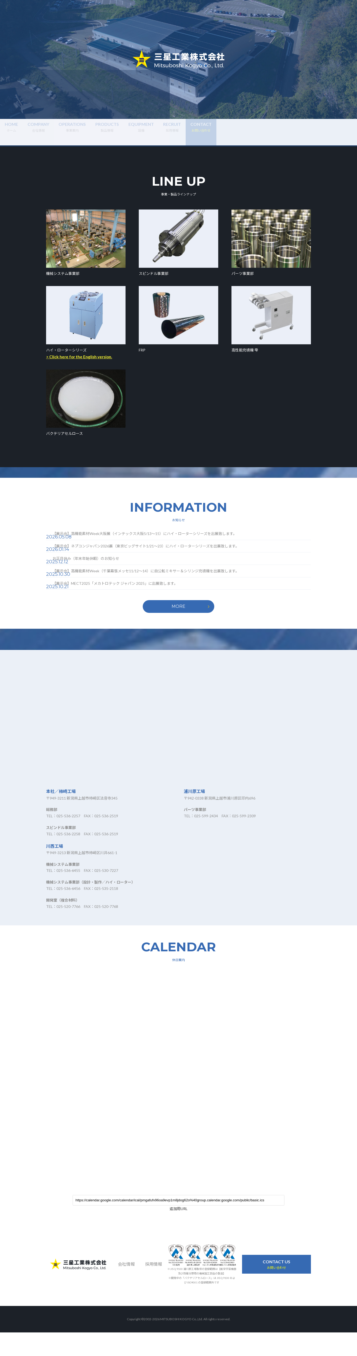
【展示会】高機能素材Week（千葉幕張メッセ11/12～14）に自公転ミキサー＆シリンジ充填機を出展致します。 (158, 588)
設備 (229, 131)
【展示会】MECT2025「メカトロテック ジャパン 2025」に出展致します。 (127, 605)
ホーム (25, 131)
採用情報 (280, 131)
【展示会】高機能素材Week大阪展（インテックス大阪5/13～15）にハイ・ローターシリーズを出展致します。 (156, 537)
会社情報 (76, 131)
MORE (178, 630)
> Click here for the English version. (79, 356)
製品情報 (178, 131)
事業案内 (127, 131)
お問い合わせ (276, 1287)
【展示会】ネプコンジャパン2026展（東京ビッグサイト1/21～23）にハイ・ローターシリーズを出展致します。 (158, 554)
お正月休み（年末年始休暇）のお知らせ (98, 571)
